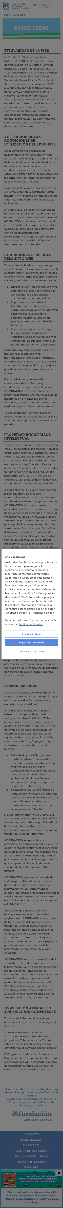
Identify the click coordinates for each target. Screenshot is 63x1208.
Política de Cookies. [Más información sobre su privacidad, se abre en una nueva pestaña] (30, 624)
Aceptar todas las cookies (31, 643)
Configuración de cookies (31, 651)
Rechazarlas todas (31, 634)
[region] (31, 604)
